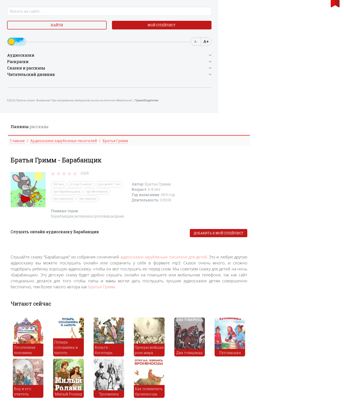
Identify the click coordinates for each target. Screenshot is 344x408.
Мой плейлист (58, 29)
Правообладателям (41, 112)
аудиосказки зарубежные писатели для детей (249, 143)
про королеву (149, 86)
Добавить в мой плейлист (305, 120)
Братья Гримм (187, 173)
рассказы (116, 13)
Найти (22, 29)
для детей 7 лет (195, 71)
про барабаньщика (152, 78)
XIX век (144, 71)
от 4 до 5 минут (167, 71)
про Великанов (183, 78)
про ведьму (174, 86)
